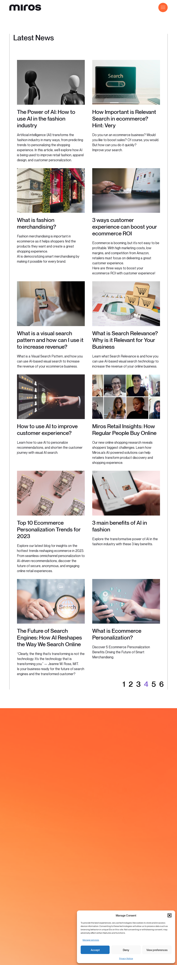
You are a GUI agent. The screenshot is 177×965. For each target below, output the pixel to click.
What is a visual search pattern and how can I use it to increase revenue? (50, 340)
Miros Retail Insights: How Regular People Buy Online (124, 429)
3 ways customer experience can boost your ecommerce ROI (124, 227)
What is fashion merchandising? (36, 223)
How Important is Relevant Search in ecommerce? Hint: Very (124, 118)
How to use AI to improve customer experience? (47, 429)
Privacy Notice (126, 958)
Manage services (91, 939)
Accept (95, 950)
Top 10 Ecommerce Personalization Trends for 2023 (49, 529)
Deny (126, 950)
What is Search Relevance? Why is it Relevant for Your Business (125, 340)
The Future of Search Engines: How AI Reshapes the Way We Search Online (49, 637)
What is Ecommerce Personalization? (116, 634)
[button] (169, 915)
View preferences (156, 950)
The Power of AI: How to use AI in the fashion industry (46, 118)
